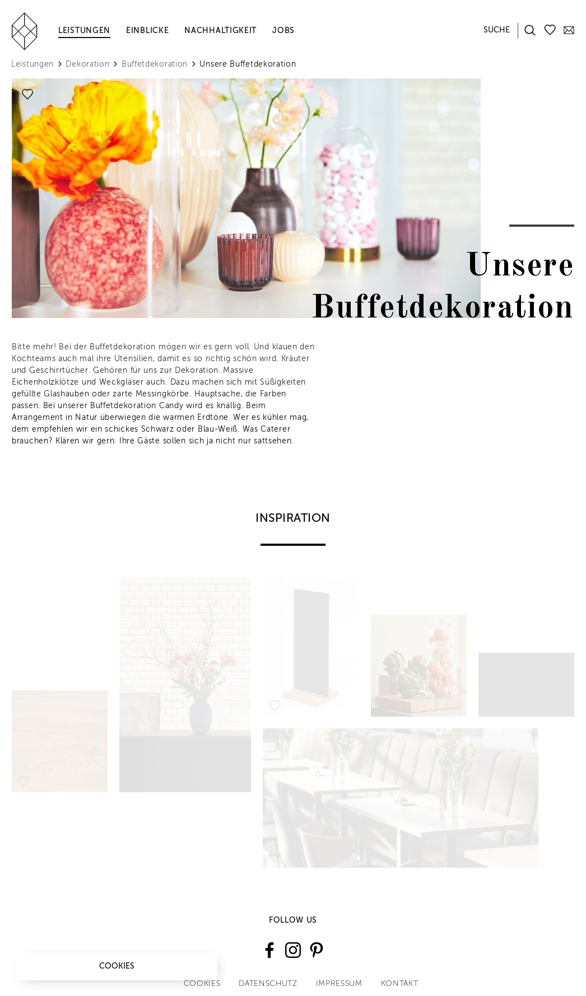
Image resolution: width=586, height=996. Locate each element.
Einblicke (147, 31)
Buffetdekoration (155, 64)
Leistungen (84, 31)
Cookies (116, 966)
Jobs (283, 31)
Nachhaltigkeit (220, 31)
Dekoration (87, 64)
